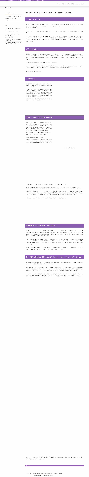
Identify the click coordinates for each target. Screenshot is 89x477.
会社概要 (34, 473)
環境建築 (7, 23)
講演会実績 (56, 473)
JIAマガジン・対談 (9, 41)
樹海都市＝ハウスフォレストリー (12, 20)
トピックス (27, 465)
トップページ (29, 473)
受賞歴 (42, 473)
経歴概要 (38, 473)
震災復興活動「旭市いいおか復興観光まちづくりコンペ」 (13, 45)
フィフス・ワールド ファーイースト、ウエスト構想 (13, 38)
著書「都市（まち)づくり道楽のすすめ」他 (13, 32)
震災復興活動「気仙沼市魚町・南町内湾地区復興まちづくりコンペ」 (13, 48)
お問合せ (60, 473)
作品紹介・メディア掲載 (49, 473)
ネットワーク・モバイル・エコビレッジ (13, 17)
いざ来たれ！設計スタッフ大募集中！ (13, 35)
